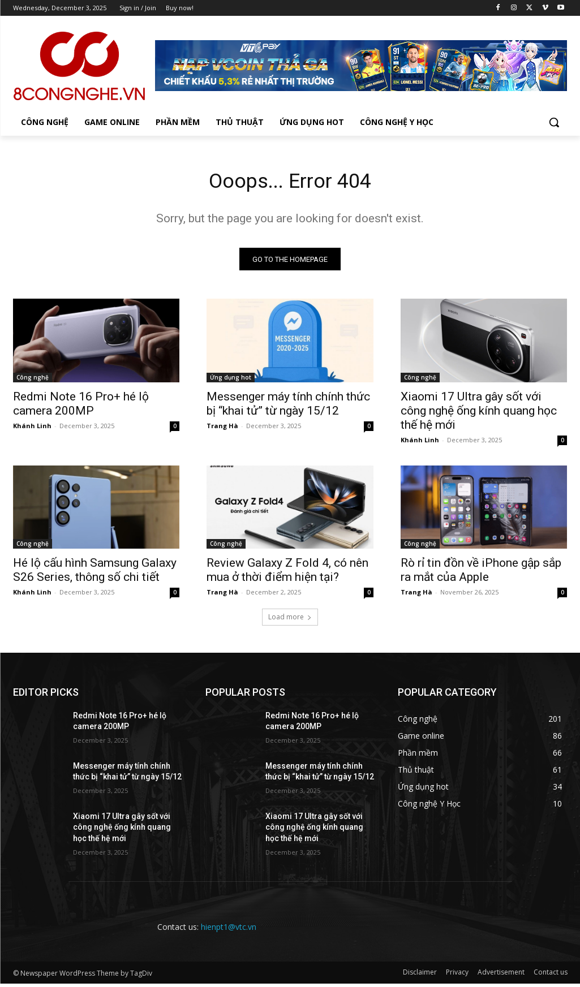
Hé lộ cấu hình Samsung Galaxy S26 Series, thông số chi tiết (95, 573)
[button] (554, 122)
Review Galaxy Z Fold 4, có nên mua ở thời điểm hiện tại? (287, 573)
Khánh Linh (32, 428)
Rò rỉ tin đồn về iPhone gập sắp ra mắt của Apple (481, 573)
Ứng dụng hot (230, 380)
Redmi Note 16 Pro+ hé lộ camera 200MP (81, 406)
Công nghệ (32, 380)
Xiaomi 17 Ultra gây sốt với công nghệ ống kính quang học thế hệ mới (479, 413)
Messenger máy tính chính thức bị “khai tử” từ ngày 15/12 (288, 406)
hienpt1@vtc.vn (228, 929)
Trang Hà (222, 428)
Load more (290, 620)
